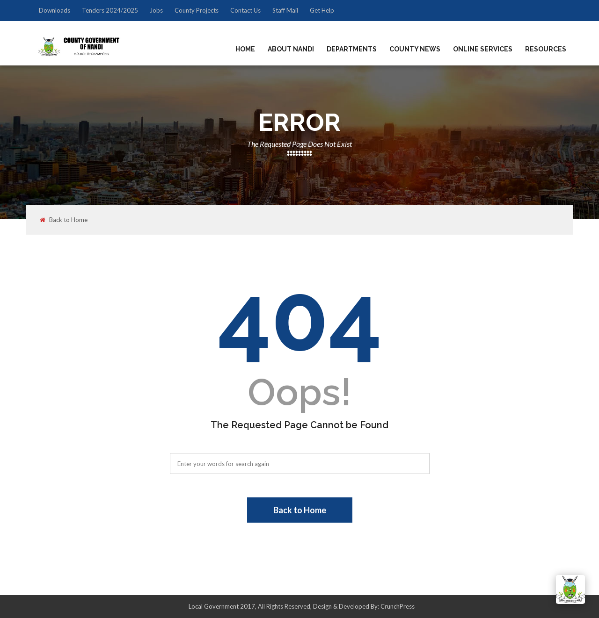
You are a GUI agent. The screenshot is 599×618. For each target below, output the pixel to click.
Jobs (156, 10)
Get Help (322, 10)
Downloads (54, 10)
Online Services (482, 49)
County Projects (197, 10)
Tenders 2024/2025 (110, 10)
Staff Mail (285, 10)
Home (245, 49)
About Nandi (291, 49)
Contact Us (245, 10)
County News (414, 49)
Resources (545, 49)
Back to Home (64, 220)
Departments (352, 49)
